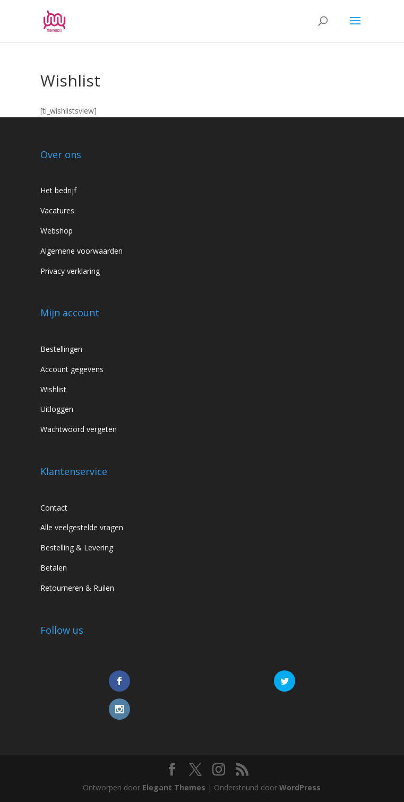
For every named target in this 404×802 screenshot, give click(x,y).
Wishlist (53, 389)
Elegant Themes (173, 787)
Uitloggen (56, 409)
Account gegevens (72, 369)
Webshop (56, 231)
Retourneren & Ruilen (77, 588)
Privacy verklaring (70, 271)
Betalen (53, 568)
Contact (53, 508)
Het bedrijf (58, 190)
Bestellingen (61, 349)
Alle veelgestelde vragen (81, 527)
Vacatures (57, 210)
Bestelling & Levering (76, 547)
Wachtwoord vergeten (78, 429)
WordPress (300, 787)
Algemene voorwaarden (81, 251)
